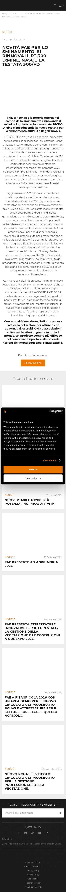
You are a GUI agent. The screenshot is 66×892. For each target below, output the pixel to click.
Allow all (33, 469)
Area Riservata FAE (33, 887)
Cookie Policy (33, 875)
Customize (33, 478)
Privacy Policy (33, 870)
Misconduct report (33, 883)
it (55, 5)
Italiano (33, 827)
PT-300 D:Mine (33, 362)
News (15, 14)
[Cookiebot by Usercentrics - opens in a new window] (49, 412)
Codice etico (33, 879)
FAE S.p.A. (5, 14)
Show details (49, 460)
